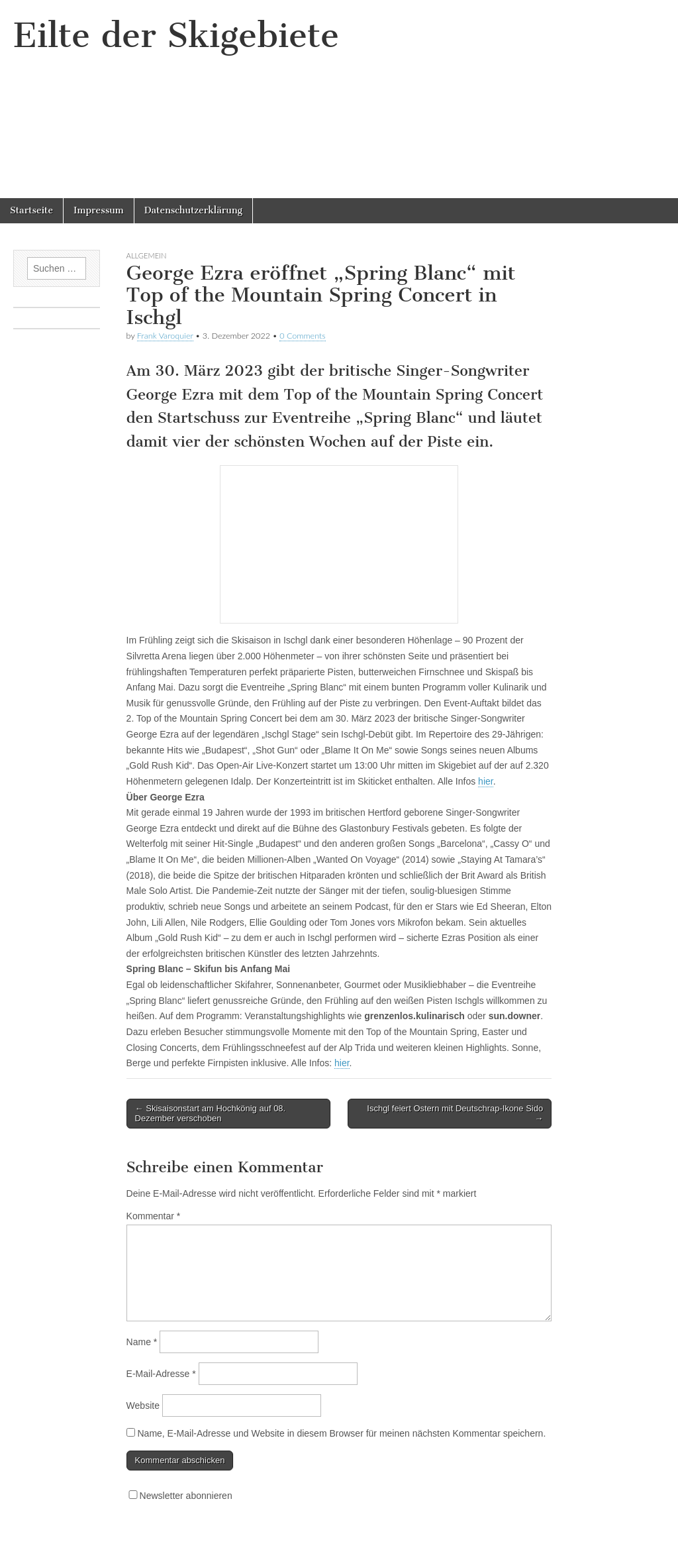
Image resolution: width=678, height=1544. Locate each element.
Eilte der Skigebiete (176, 35)
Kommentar (153, 1216)
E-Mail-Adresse (161, 1373)
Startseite (31, 210)
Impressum (98, 210)
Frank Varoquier (165, 336)
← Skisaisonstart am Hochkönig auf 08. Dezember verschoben (210, 1113)
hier (485, 781)
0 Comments (302, 336)
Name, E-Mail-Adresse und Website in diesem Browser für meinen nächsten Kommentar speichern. (341, 1433)
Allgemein (146, 255)
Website (143, 1405)
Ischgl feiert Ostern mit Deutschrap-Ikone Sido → (455, 1113)
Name (142, 1342)
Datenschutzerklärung (193, 210)
